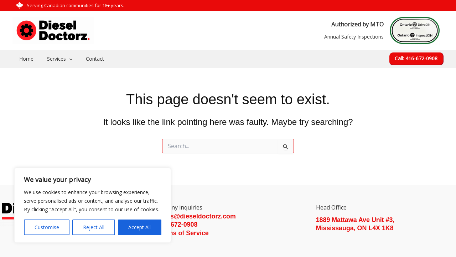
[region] (92, 205)
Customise (47, 227)
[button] (416, 58)
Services (54, 59)
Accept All (139, 227)
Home (24, 58)
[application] (64, 59)
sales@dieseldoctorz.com (197, 216)
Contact (86, 58)
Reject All (93, 227)
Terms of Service (183, 233)
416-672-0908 (178, 224)
